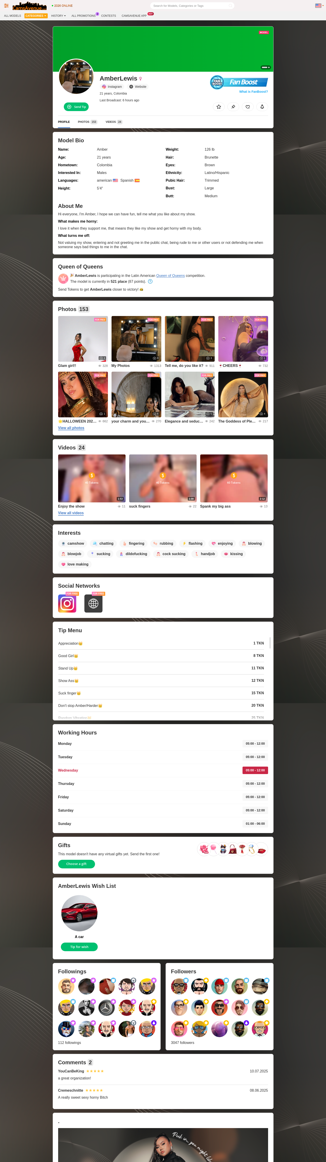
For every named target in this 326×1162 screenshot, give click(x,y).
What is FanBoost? (253, 91)
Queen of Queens (170, 276)
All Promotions (84, 15)
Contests (108, 15)
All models (12, 15)
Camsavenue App (135, 15)
